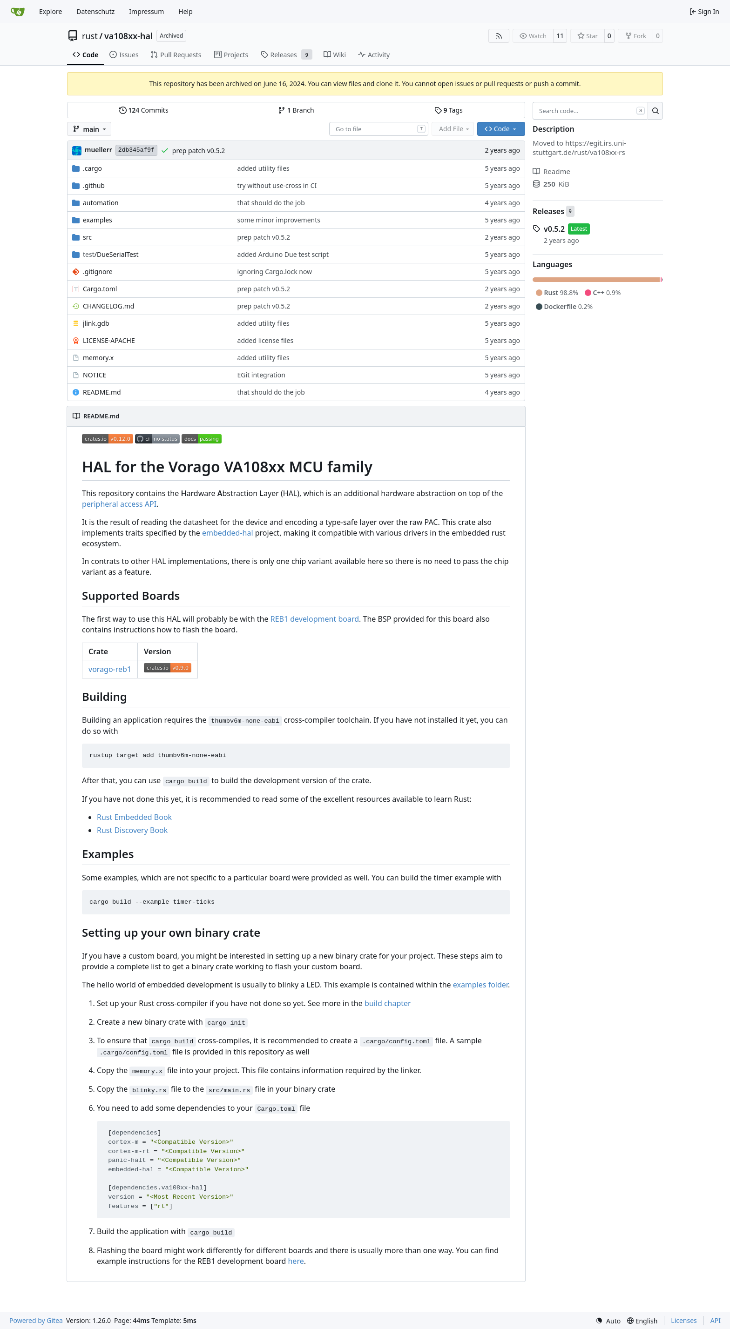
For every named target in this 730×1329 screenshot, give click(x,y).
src (87, 237)
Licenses (684, 1320)
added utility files (263, 168)
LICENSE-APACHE (109, 340)
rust (90, 35)
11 (560, 35)
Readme (551, 171)
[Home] (18, 11)
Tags (448, 110)
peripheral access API (119, 504)
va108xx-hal (128, 35)
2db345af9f (136, 150)
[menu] (608, 1320)
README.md (102, 392)
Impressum (146, 11)
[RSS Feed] (499, 36)
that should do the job (271, 202)
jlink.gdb (96, 323)
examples (97, 219)
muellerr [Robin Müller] (98, 149)
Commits (144, 110)
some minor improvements (278, 219)
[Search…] (655, 111)
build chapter (388, 1003)
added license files (265, 340)
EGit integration (261, 374)
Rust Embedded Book (134, 817)
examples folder (480, 985)
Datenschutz (95, 11)
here (296, 1261)
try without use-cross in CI (277, 185)
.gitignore (98, 271)
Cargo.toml (100, 288)
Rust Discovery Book (132, 830)
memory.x (98, 357)
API (715, 1320)
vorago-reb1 (109, 669)
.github (94, 185)
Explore (50, 11)
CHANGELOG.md (108, 306)
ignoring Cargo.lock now (274, 271)
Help (185, 11)
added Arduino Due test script (283, 254)
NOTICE (94, 374)
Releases (548, 211)
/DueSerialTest (111, 254)
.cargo (92, 168)
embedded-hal (227, 533)
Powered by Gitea (36, 1320)
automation (101, 202)
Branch (296, 110)
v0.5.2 (554, 229)
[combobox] (378, 129)
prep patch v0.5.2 (198, 150)
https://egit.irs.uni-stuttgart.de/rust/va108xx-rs (579, 147)
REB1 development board (314, 619)
